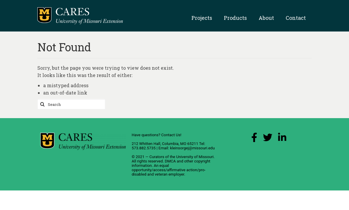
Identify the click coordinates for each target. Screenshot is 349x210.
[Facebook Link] (254, 139)
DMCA (170, 161)
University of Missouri (195, 157)
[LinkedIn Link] (282, 139)
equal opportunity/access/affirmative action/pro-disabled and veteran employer (168, 169)
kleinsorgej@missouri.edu (192, 148)
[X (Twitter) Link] (267, 139)
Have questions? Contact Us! (156, 135)
